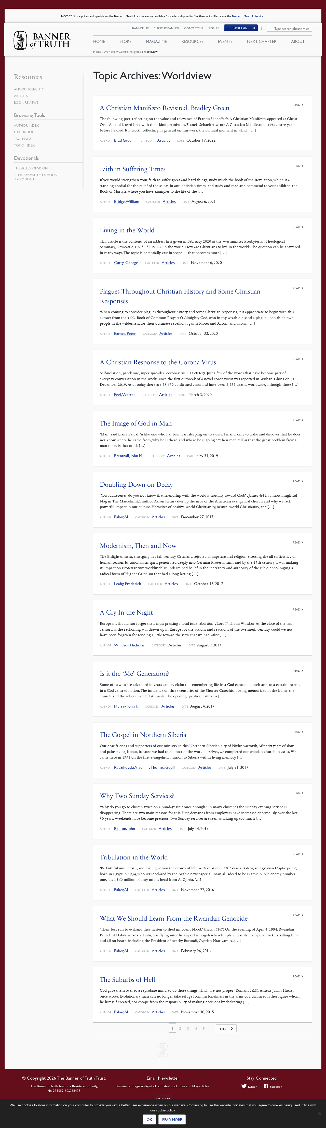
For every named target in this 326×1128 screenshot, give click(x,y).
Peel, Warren (124, 394)
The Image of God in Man (136, 423)
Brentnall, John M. (128, 455)
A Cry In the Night (126, 612)
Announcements (30, 89)
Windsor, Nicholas (129, 644)
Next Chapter (262, 42)
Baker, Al (121, 516)
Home (97, 55)
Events (225, 42)
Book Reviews (26, 102)
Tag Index (23, 139)
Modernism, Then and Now (138, 545)
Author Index (27, 125)
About (298, 42)
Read (296, 105)
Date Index (24, 132)
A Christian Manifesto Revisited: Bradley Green (164, 108)
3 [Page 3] (188, 1027)
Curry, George (126, 262)
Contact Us (196, 30)
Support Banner (169, 30)
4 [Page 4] (196, 1027)
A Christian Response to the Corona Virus (158, 362)
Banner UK (143, 30)
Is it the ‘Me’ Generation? (134, 673)
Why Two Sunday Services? (137, 795)
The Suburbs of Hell (127, 978)
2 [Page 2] (180, 1027)
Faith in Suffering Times (133, 169)
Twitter (248, 1086)
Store (125, 42)
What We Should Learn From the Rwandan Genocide (174, 917)
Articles (163, 140)
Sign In (216, 30)
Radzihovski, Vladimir (131, 766)
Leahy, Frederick (127, 583)
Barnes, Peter (125, 333)
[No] (319, 1113)
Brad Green (123, 140)
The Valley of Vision (32, 168)
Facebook (273, 1086)
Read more (172, 1119)
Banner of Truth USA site (248, 16)
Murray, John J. (126, 705)
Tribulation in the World (134, 856)
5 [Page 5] (204, 1027)
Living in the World (127, 230)
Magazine (156, 42)
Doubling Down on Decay (136, 484)
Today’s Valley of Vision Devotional (36, 177)
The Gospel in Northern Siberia (143, 734)
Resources (192, 42)
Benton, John (124, 827)
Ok (149, 1119)
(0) (247, 29)
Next (224, 1027)
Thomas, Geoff (163, 766)
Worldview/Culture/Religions (122, 55)
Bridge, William (126, 201)
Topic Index (25, 145)
